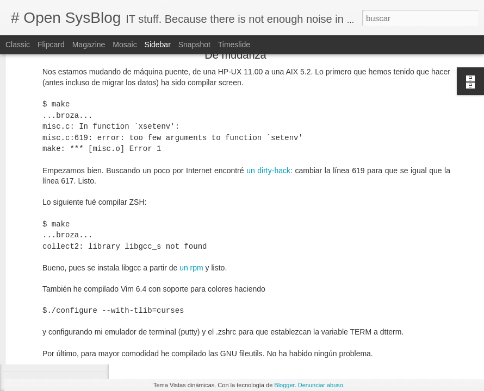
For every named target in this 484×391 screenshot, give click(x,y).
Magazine (89, 44)
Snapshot (194, 44)
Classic (17, 44)
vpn (364, 333)
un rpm (191, 177)
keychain (131, 284)
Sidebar (158, 44)
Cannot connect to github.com (70, 310)
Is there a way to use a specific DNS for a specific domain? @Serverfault (252, 303)
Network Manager (325, 333)
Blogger (284, 385)
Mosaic (124, 44)
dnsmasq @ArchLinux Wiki (175, 292)
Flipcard (51, 44)
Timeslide (234, 44)
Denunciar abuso (320, 385)
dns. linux (274, 333)
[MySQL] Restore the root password (79, 359)
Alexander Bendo (356, 318)
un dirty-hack (268, 79)
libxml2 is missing (52, 335)
